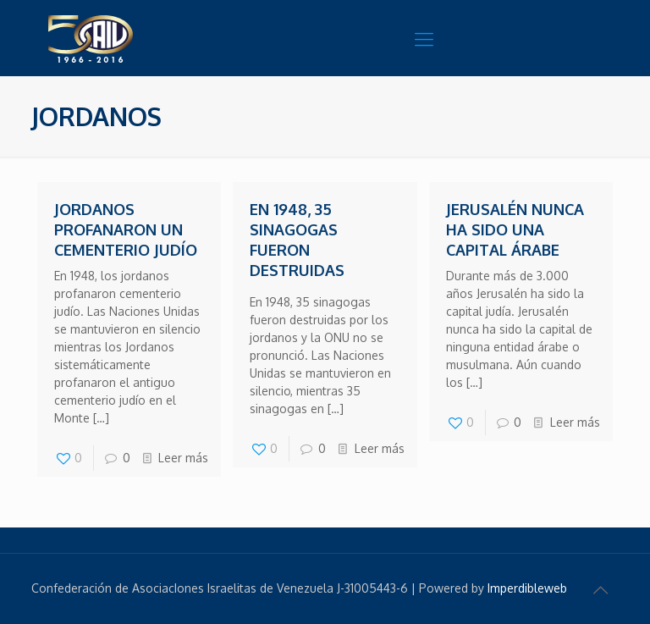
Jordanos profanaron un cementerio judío (125, 229)
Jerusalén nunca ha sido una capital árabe (515, 229)
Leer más (183, 457)
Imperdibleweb (527, 588)
